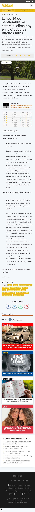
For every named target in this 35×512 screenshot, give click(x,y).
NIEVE (3, 290)
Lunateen (17, 494)
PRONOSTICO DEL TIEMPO (25, 285)
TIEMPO (15, 285)
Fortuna (20, 488)
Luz (31, 491)
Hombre (27, 488)
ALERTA (23, 290)
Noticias (27, 485)
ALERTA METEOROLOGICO (14, 290)
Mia (11, 494)
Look (26, 491)
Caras (20, 485)
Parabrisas (9, 491)
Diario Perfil (12, 485)
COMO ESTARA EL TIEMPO (8, 292)
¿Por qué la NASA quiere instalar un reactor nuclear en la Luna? (21, 106)
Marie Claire (12, 488)
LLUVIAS (13, 287)
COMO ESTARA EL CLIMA (22, 292)
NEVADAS (25, 287)
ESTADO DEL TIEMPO (18, 295)
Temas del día (8, 10)
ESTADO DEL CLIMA (6, 295)
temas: (4, 285)
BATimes (25, 494)
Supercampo (18, 491)
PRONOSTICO (5, 287)
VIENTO (19, 287)
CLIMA (9, 285)
